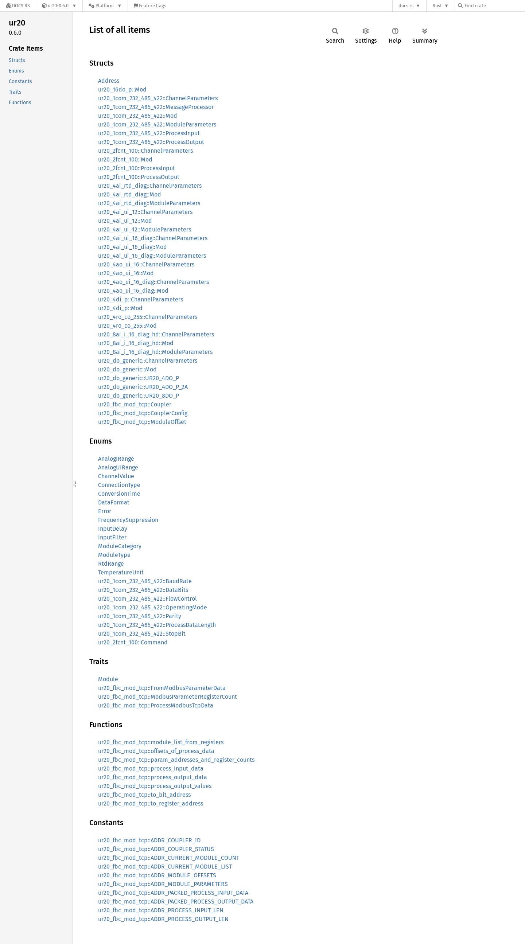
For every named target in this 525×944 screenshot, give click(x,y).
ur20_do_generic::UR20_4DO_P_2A (143, 386)
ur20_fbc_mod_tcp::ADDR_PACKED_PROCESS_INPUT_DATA (173, 892)
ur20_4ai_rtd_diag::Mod (129, 194)
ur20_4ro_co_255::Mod (127, 325)
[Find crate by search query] (494, 5)
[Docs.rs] (18, 5)
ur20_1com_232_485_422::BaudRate (145, 581)
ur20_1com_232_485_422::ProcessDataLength (157, 624)
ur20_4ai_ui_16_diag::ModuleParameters (152, 255)
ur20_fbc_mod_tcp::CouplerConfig (142, 413)
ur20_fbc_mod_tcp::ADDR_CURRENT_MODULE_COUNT (168, 857)
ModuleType (114, 554)
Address (108, 80)
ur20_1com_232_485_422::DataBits (143, 589)
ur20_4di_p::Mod (120, 308)
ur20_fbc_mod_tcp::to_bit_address (144, 794)
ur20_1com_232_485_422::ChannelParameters (158, 98)
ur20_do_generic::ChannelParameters (147, 360)
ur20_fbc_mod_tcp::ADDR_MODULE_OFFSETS (157, 875)
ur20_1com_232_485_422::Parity (139, 616)
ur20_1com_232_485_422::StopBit (142, 633)
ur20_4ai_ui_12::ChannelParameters (145, 211)
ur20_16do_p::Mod (122, 89)
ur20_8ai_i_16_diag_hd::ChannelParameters (156, 334)
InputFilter (112, 537)
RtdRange (111, 563)
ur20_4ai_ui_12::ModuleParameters (144, 229)
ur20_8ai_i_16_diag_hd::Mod (136, 343)
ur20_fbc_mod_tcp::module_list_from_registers (160, 742)
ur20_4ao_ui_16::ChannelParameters (146, 264)
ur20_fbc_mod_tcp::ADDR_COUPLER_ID (149, 840)
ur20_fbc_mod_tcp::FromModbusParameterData (162, 687)
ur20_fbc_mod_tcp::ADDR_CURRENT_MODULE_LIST (165, 866)
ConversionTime (119, 493)
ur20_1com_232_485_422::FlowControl (147, 598)
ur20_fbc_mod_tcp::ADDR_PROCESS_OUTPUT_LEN (163, 919)
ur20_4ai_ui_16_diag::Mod (132, 246)
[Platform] (105, 5)
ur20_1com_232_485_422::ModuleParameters (157, 124)
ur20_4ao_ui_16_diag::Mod (133, 290)
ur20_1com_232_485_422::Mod (137, 115)
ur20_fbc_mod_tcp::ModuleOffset (142, 421)
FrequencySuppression (128, 519)
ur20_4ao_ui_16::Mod (126, 273)
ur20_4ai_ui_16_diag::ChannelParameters (152, 238)
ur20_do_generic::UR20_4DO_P (138, 378)
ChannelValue (116, 476)
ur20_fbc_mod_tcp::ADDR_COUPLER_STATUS (156, 849)
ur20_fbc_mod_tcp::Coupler (134, 404)
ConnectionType (119, 484)
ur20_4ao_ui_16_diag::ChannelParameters (153, 281)
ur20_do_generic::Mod (127, 369)
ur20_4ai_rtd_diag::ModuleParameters (149, 203)
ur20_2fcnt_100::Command (133, 642)
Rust (437, 5)
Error (104, 511)
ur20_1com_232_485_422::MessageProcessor (156, 107)
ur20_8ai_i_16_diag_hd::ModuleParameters (155, 351)
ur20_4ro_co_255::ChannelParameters (147, 316)
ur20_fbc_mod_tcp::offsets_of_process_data (156, 751)
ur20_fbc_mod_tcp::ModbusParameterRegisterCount (167, 696)
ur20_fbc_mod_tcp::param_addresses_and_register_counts (176, 759)
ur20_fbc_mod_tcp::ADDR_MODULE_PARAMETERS (163, 884)
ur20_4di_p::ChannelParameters (140, 299)
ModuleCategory (119, 546)
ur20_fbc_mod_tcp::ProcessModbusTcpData (155, 705)
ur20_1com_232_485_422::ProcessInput (149, 133)
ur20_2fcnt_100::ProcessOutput (138, 176)
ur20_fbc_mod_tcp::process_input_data (150, 768)
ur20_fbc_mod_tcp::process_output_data (152, 777)
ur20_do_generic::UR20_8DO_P (138, 395)
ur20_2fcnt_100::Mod (125, 159)
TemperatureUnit (121, 572)
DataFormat (113, 502)
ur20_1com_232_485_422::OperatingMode (152, 607)
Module (108, 679)
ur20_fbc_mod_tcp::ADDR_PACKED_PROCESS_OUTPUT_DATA (175, 901)
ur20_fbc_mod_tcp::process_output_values (154, 786)
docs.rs (405, 5)
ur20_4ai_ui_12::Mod (125, 220)
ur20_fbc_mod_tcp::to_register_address (150, 803)
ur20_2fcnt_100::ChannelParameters (145, 150)
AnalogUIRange (118, 467)
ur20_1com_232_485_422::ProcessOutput (151, 142)
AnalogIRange (116, 458)
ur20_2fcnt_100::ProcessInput (136, 168)
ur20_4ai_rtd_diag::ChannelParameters (150, 185)
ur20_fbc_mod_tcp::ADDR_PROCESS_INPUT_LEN (160, 910)
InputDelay (112, 528)
